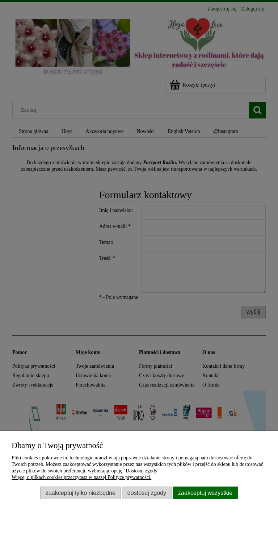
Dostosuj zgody (146, 492)
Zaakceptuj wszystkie (205, 492)
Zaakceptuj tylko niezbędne (80, 492)
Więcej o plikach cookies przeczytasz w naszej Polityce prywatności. (81, 477)
